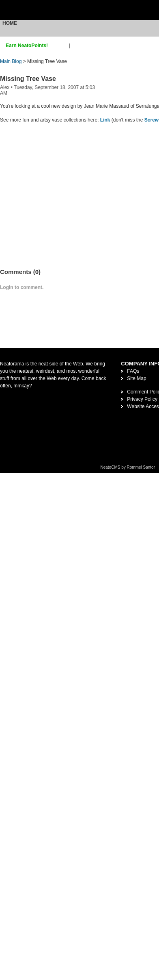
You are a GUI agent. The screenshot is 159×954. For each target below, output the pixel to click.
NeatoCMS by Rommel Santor (128, 467)
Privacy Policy (142, 399)
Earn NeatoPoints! (27, 45)
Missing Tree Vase (28, 78)
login (77, 45)
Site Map (136, 378)
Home (9, 23)
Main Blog (10, 61)
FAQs (133, 371)
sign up (60, 45)
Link (105, 120)
